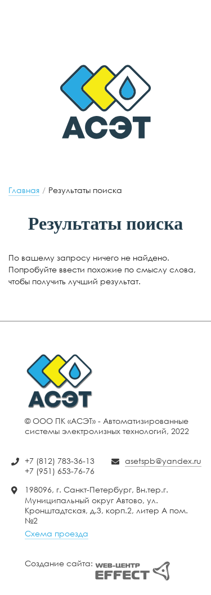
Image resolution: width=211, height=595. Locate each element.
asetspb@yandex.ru (101, 9)
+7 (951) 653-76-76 (101, 38)
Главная (23, 190)
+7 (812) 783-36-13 (101, 26)
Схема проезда (56, 533)
